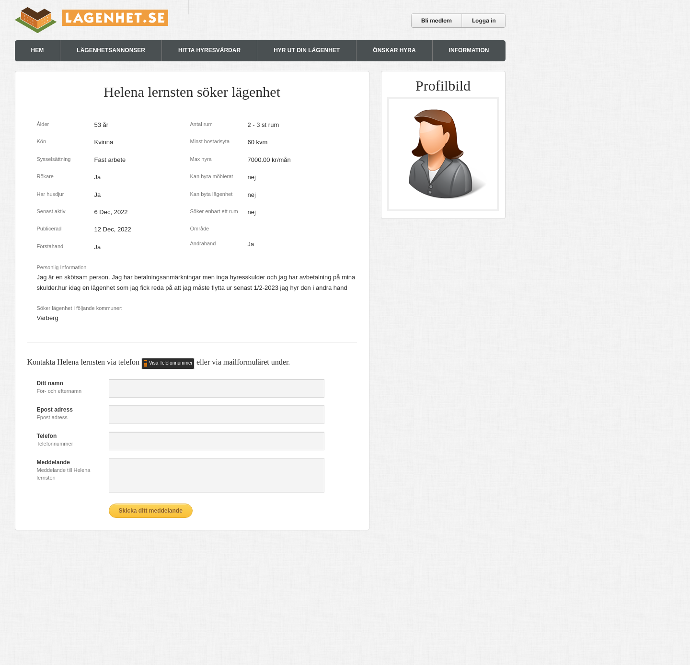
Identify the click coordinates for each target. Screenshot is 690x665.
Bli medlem (436, 20)
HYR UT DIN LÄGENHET (307, 50)
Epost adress (55, 409)
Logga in (484, 20)
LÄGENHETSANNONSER (111, 50)
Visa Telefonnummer (171, 363)
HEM (37, 50)
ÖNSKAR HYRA (394, 50)
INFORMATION (469, 50)
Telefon (47, 436)
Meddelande (53, 462)
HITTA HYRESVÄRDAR (209, 50)
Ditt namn (50, 383)
